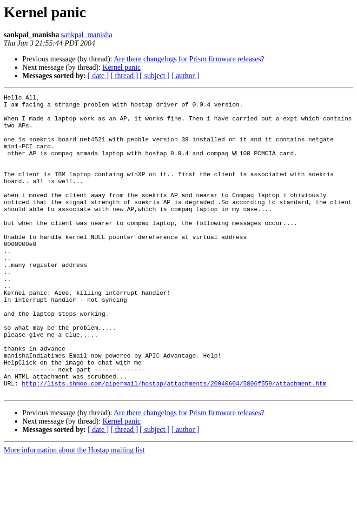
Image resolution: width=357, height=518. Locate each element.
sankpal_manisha (86, 35)
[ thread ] (124, 76)
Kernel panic (121, 67)
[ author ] (185, 76)
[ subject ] (155, 76)
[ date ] (98, 76)
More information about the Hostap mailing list (74, 510)
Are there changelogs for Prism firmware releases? (188, 59)
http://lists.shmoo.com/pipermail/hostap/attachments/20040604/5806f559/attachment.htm (174, 442)
